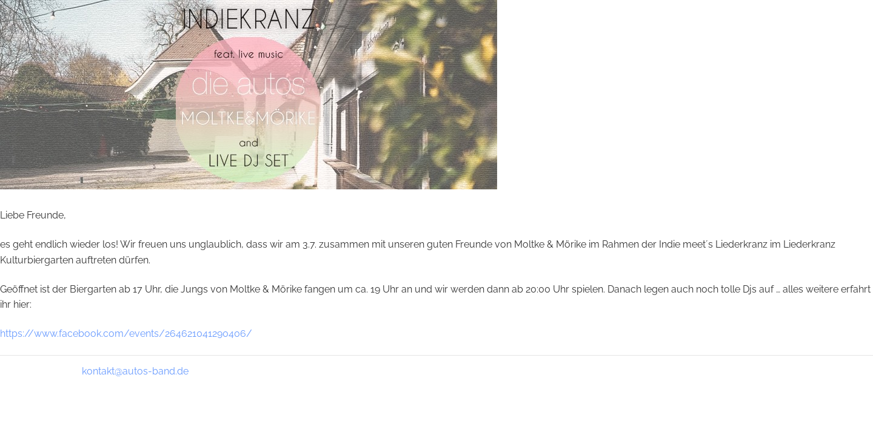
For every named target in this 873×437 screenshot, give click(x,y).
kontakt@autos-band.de (135, 371)
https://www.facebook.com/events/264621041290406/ (126, 333)
